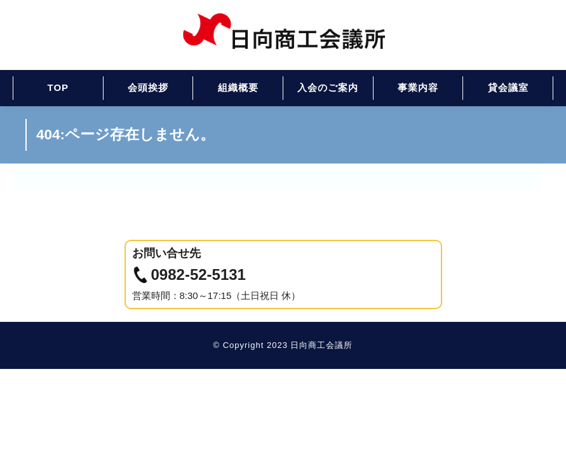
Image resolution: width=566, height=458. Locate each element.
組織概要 (238, 87)
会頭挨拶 (148, 87)
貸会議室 (508, 87)
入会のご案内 (327, 87)
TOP (58, 87)
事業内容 (418, 87)
